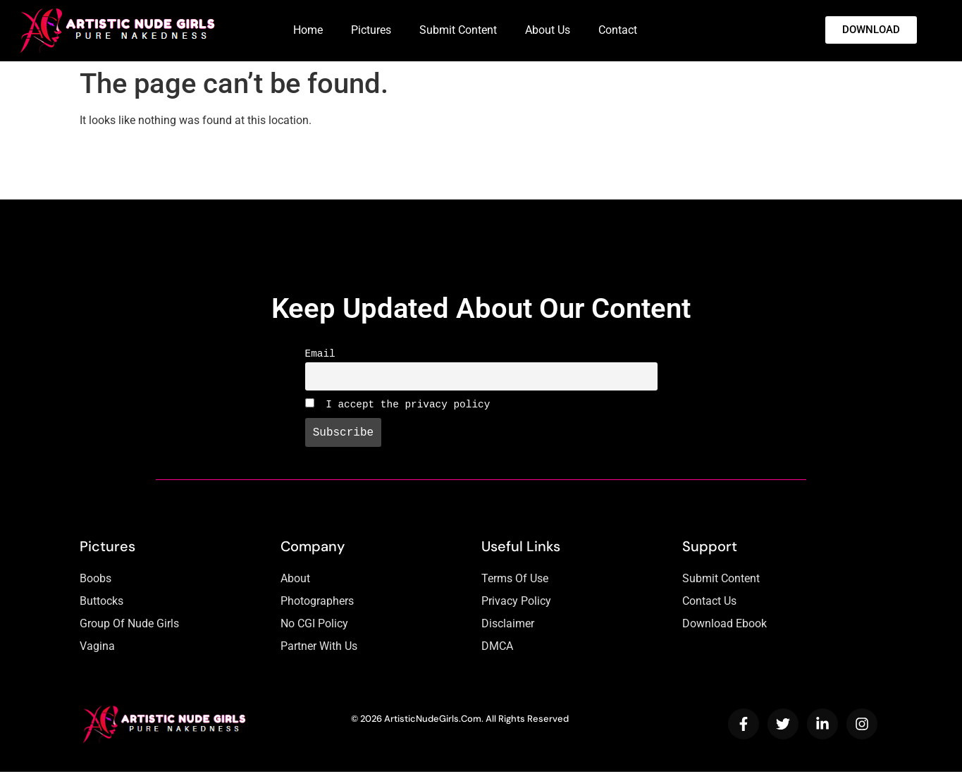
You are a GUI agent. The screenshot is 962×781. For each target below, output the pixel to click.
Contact (617, 30)
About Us (547, 30)
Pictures (371, 30)
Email (320, 355)
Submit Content (458, 30)
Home (308, 30)
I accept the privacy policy (398, 410)
